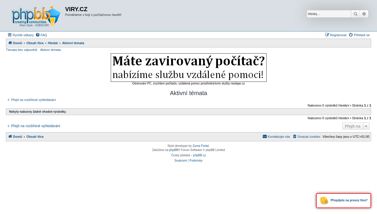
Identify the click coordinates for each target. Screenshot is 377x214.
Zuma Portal (201, 145)
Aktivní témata (50, 50)
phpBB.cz (199, 155)
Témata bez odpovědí (21, 50)
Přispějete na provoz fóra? (344, 201)
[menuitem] (41, 35)
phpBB (173, 150)
